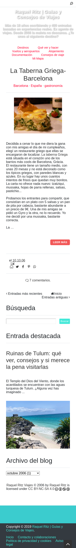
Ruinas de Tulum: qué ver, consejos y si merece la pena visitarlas (38, 360)
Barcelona (21, 85)
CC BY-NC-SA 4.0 (41, 489)
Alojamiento (56, 51)
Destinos (23, 47)
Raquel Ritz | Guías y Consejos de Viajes (38, 14)
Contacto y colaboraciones (37, 537)
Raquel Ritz (57, 485)
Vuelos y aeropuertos (26, 51)
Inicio (58, 293)
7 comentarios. (38, 280)
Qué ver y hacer (48, 47)
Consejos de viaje (52, 54)
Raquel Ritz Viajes (19, 485)
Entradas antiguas (55, 297)
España (37, 85)
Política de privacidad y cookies (28, 541)
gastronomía (54, 85)
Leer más (60, 242)
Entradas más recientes (25, 293)
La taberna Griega (54, 154)
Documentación (22, 54)
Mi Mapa (38, 58)
